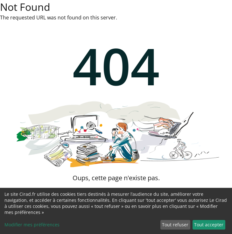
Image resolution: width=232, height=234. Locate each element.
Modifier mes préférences (32, 225)
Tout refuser (175, 225)
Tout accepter (208, 225)
